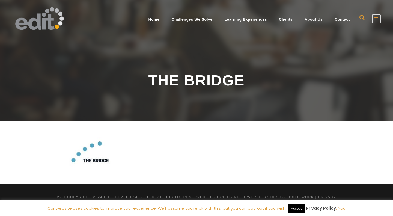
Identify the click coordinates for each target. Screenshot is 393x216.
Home (153, 19)
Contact (342, 19)
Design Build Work (292, 197)
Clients (286, 19)
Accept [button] (296, 208)
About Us (314, 19)
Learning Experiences (245, 19)
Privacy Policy (321, 208)
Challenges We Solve (191, 19)
